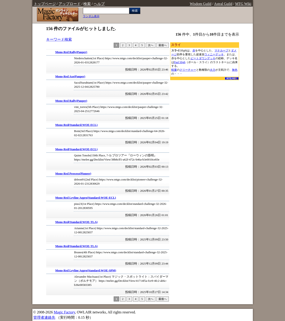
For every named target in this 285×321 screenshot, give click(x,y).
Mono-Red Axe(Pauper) (70, 76)
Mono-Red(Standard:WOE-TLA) (76, 222)
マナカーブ (221, 50)
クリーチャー (188, 69)
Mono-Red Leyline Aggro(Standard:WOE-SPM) (85, 270)
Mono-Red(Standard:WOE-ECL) (76, 125)
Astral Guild (223, 4)
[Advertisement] (204, 109)
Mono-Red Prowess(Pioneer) (73, 173)
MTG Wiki (243, 4)
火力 (212, 69)
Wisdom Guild (200, 4)
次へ (150, 45)
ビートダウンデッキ (203, 58)
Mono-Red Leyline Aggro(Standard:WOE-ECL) (85, 197)
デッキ (219, 54)
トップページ (45, 4)
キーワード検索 (59, 39)
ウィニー (209, 54)
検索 (87, 4)
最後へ (162, 45)
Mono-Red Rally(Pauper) (71, 52)
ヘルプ (99, 4)
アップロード (70, 4)
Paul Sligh (180, 62)
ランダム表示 (91, 16)
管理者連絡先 (44, 317)
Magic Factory (64, 312)
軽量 (174, 69)
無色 (234, 69)
